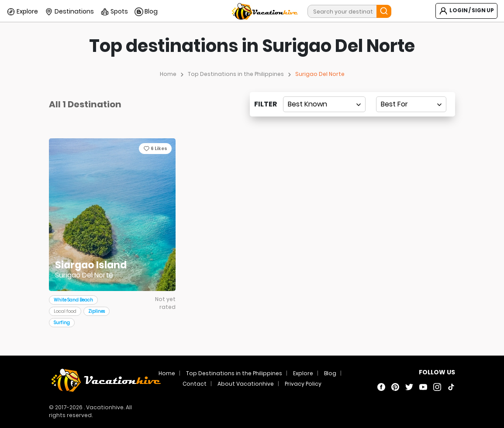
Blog (146, 12)
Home (168, 74)
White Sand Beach (73, 300)
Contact (195, 383)
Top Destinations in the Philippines (236, 74)
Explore (22, 11)
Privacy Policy (303, 383)
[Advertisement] (252, 196)
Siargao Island (91, 265)
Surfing (62, 322)
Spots (114, 11)
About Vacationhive (245, 383)
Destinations (69, 11)
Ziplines (96, 311)
